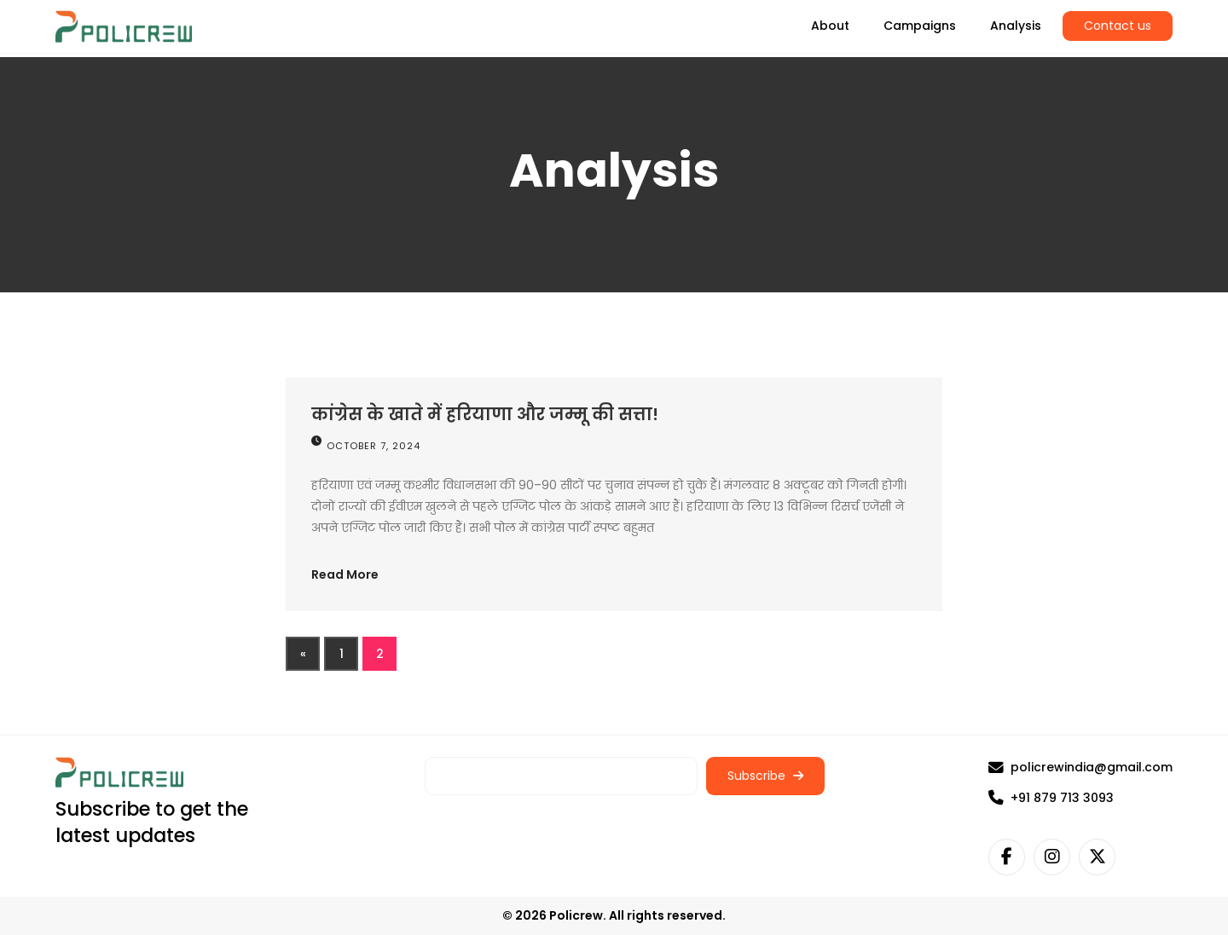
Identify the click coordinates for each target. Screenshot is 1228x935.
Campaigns (919, 25)
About (830, 25)
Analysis (1015, 25)
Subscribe (765, 775)
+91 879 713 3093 (1051, 797)
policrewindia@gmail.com (1080, 767)
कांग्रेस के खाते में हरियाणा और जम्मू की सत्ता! (484, 414)
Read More (345, 574)
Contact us (1117, 25)
